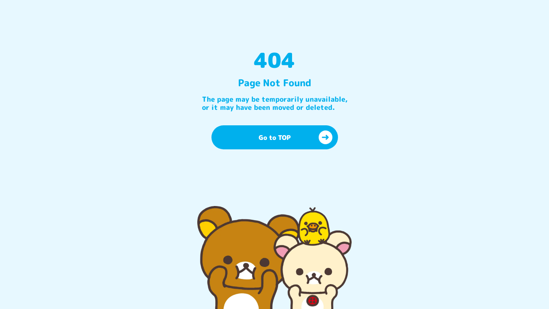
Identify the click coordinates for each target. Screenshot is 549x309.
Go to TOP (295, 137)
